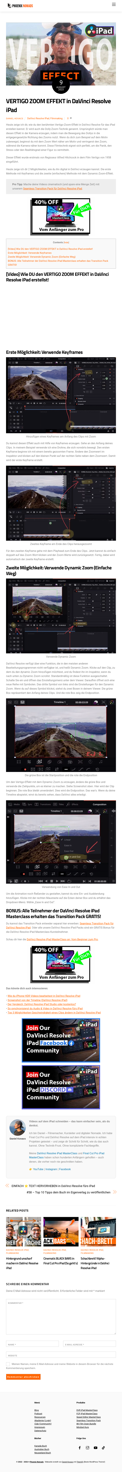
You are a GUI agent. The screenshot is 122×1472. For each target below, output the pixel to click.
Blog (36, 1410)
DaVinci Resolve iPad (38, 118)
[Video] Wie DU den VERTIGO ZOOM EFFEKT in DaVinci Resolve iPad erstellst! (50, 248)
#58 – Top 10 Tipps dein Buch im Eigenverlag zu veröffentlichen (68, 1192)
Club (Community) (43, 1424)
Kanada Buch (40, 1446)
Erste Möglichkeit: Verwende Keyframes (29, 252)
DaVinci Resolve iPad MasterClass (57, 1153)
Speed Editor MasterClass (88, 1417)
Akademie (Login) (42, 1420)
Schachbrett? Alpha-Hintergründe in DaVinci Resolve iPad (95, 1263)
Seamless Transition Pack (88, 1420)
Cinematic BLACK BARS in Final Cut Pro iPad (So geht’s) (60, 1260)
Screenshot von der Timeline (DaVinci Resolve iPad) (37, 1000)
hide (66, 242)
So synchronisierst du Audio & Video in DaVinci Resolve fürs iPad (45, 1008)
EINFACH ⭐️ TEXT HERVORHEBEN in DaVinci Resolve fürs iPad (53, 1186)
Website (12, 1355)
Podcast (38, 1413)
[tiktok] (103, 1447)
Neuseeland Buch (42, 1453)
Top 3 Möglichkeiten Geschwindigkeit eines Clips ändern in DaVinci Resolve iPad (54, 1012)
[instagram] (87, 1447)
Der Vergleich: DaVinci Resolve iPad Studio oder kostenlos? (42, 1004)
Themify (80, 1462)
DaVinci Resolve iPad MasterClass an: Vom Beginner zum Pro (62, 939)
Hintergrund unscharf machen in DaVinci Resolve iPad (22, 1263)
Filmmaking (56, 118)
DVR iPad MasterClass (87, 1410)
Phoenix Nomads (37, 1462)
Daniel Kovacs (14, 118)
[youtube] (95, 1447)
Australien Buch (41, 1449)
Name (12, 1344)
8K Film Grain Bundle (86, 1424)
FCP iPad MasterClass (86, 1413)
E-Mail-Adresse (74, 1344)
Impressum (39, 1427)
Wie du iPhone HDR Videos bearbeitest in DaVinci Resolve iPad (44, 995)
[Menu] (114, 4)
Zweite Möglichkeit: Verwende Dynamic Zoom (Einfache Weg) (41, 256)
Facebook (65, 1169)
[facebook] (79, 1447)
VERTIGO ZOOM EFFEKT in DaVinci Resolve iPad (58, 105)
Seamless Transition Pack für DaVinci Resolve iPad (52, 188)
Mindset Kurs (82, 1427)
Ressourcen (40, 1417)
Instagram (51, 1169)
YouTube (38, 1169)
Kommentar (15, 1303)
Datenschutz (40, 1430)
